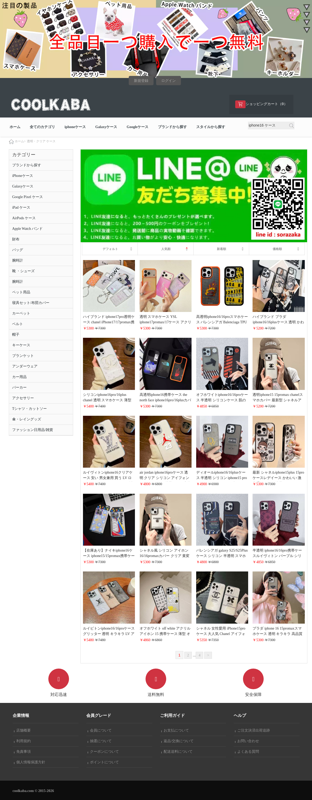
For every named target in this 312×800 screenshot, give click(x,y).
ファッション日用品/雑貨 (32, 430)
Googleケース (137, 127)
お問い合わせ (247, 741)
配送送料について (177, 752)
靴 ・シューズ (23, 271)
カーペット (21, 314)
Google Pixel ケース (27, 197)
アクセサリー (23, 398)
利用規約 (22, 741)
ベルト (17, 324)
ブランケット (23, 356)
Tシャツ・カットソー (29, 409)
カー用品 (19, 377)
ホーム (15, 127)
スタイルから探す (210, 127)
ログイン (168, 81)
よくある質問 (247, 752)
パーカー (19, 388)
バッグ (17, 250)
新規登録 (141, 81)
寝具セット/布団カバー (30, 303)
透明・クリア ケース (41, 141)
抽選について (100, 741)
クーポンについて (103, 752)
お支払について (175, 730)
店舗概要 (22, 730)
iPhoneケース (22, 176)
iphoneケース (75, 127)
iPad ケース (21, 208)
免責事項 (22, 752)
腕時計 (17, 261)
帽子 (15, 335)
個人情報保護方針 (29, 762)
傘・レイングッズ (26, 419)
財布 (15, 239)
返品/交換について (177, 741)
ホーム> (20, 141)
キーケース (21, 345)
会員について (100, 730)
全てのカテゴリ (42, 127)
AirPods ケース (24, 218)
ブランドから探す (172, 127)
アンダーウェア (24, 366)
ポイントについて (103, 762)
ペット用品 (21, 292)
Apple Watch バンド (27, 229)
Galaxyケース (106, 127)
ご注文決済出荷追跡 (252, 730)
